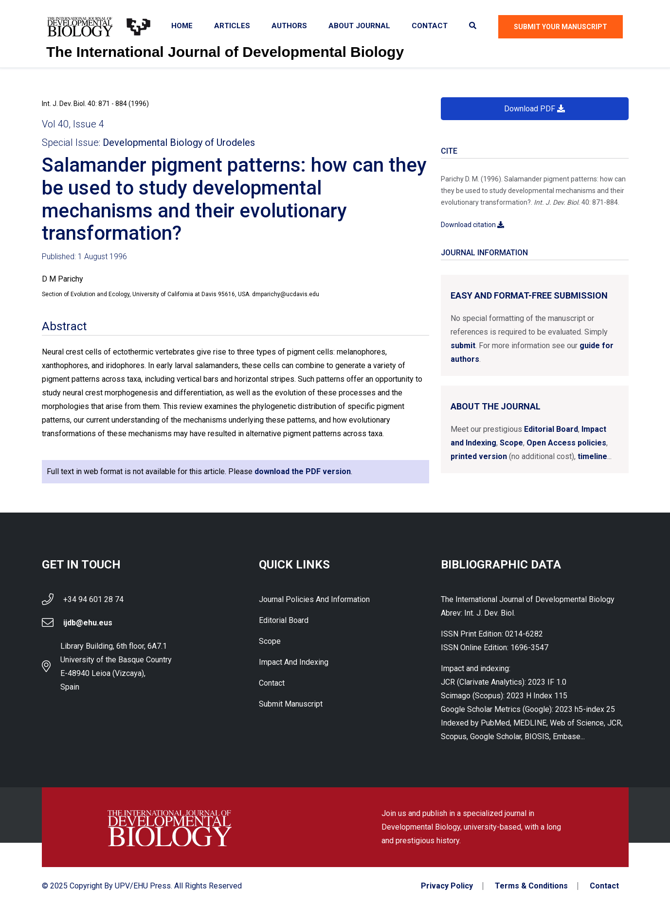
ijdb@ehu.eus (87, 622)
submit (463, 345)
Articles (232, 25)
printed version (479, 456)
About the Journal (496, 406)
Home (182, 25)
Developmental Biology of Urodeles (179, 142)
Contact (430, 25)
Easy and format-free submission (529, 295)
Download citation (472, 225)
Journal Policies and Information (314, 599)
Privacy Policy (447, 886)
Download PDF (534, 108)
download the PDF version (302, 471)
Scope (511, 442)
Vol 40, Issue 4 (73, 124)
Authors (289, 25)
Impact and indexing (293, 662)
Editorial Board (551, 429)
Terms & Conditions (531, 886)
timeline (592, 456)
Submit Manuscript (291, 704)
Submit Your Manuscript (560, 27)
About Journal (359, 25)
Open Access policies (566, 442)
